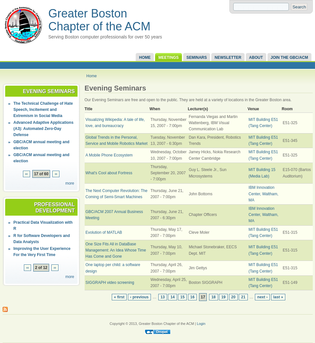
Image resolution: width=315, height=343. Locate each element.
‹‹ (26, 174)
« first (119, 297)
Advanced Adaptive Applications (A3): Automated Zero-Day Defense (44, 128)
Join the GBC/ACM (289, 57)
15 (182, 297)
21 (243, 297)
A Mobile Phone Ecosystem (109, 155)
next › (262, 297)
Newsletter (228, 57)
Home (145, 57)
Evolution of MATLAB (104, 232)
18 (213, 297)
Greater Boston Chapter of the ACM (99, 20)
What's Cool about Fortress (109, 173)
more (69, 183)
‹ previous (139, 297)
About (256, 57)
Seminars (196, 57)
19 (223, 297)
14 (172, 297)
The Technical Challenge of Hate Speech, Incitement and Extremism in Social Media (43, 109)
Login (201, 324)
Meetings (168, 57)
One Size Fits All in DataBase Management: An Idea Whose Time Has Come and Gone (116, 250)
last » (278, 297)
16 (192, 297)
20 (233, 297)
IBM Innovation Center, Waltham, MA (263, 193)
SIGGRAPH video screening (110, 282)
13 (163, 297)
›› (56, 174)
